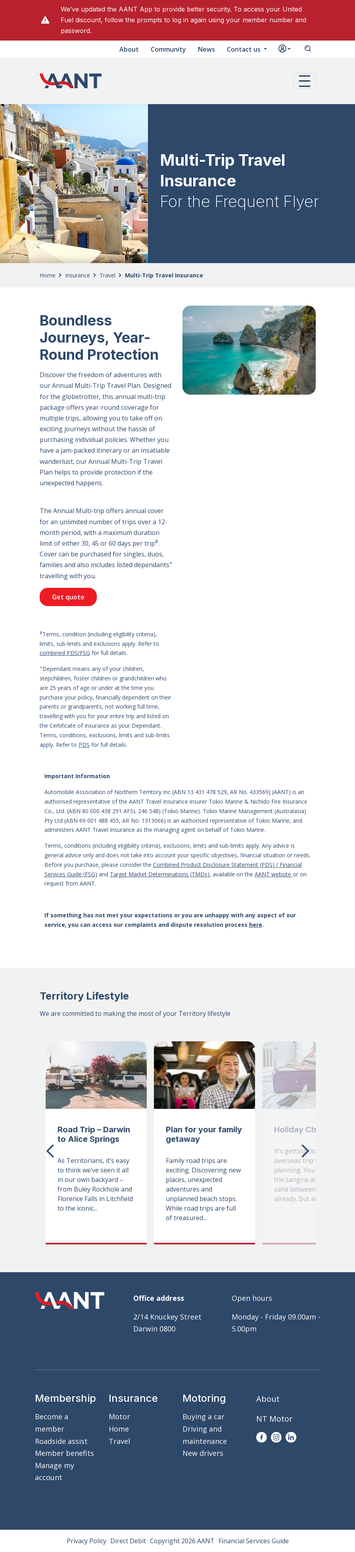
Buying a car (203, 1416)
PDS (84, 744)
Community (168, 49)
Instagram (276, 1437)
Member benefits (64, 1453)
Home (48, 275)
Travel (107, 275)
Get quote (68, 597)
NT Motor (274, 1418)
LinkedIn (291, 1437)
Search (308, 49)
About (129, 49)
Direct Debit (128, 1540)
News (206, 49)
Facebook (261, 1437)
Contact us (244, 49)
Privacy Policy (86, 1540)
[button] (305, 81)
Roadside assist (61, 1441)
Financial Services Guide (254, 1540)
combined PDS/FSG (65, 653)
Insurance (77, 275)
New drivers (202, 1453)
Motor (119, 1416)
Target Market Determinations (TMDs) (159, 874)
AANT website (274, 874)
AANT (71, 81)
